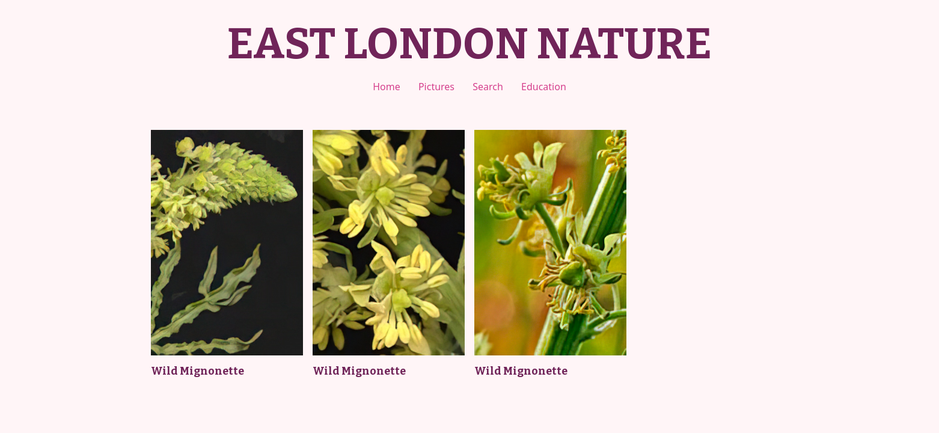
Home (386, 86)
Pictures (436, 86)
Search (488, 86)
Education (543, 86)
